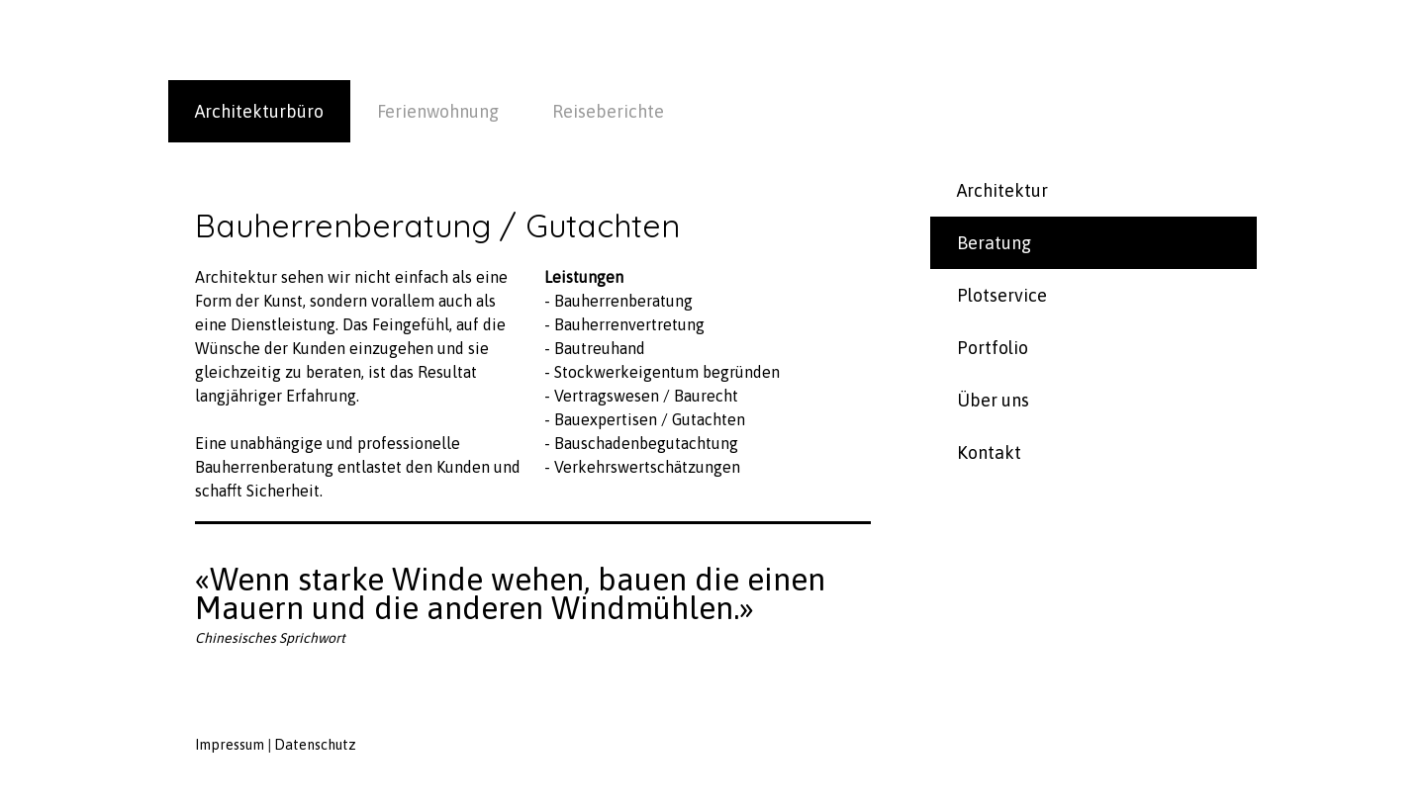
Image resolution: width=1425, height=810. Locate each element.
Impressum (229, 745)
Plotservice (1002, 295)
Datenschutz (315, 745)
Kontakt (989, 452)
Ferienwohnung (438, 111)
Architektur (1002, 190)
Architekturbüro (259, 111)
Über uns (993, 400)
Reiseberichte (608, 111)
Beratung (994, 242)
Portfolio (992, 347)
